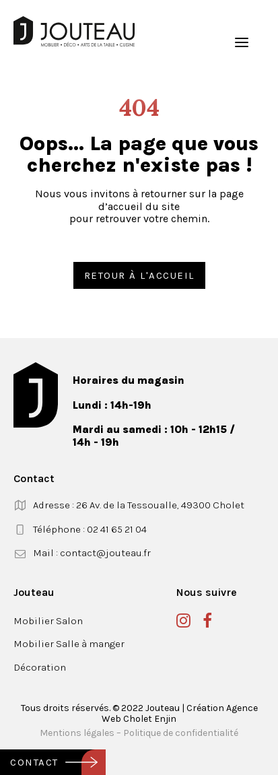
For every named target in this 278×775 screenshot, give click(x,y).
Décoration (39, 667)
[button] (242, 42)
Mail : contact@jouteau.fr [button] (92, 553)
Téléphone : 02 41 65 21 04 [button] (90, 529)
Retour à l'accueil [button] (139, 275)
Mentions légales (77, 733)
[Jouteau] (74, 31)
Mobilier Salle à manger (69, 644)
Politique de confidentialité (180, 733)
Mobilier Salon (48, 621)
